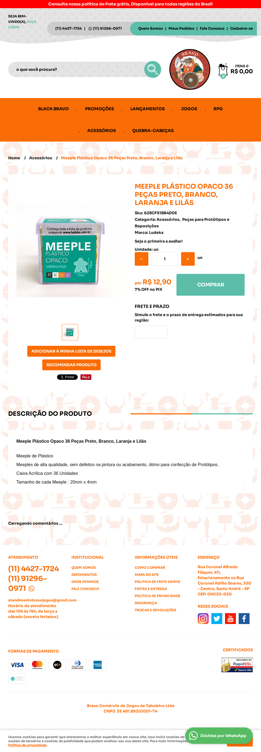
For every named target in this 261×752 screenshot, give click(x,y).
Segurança (146, 603)
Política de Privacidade (157, 596)
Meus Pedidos (181, 28)
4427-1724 (68, 28)
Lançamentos (147, 108)
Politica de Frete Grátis (157, 582)
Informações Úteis (156, 557)
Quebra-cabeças (153, 130)
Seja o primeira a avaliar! (158, 241)
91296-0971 (107, 28)
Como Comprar (150, 567)
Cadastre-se (241, 28)
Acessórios (101, 130)
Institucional (87, 557)
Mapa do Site (147, 575)
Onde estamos (85, 582)
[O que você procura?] (152, 69)
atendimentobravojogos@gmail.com (42, 600)
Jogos (189, 108)
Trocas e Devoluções (155, 610)
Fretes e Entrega (151, 589)
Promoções (99, 108)
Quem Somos (150, 28)
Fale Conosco (212, 28)
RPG (218, 108)
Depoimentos (84, 575)
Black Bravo (53, 108)
